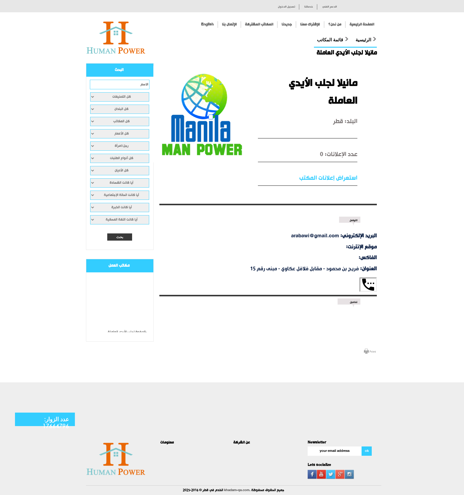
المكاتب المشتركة (259, 24)
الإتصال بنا (229, 24)
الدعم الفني (329, 7)
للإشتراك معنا (310, 24)
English (207, 24)
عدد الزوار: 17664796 (56, 422)
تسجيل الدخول (286, 7)
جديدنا (287, 24)
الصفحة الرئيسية (362, 24)
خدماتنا (308, 7)
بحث (119, 237)
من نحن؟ (334, 24)
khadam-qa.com (237, 490)
